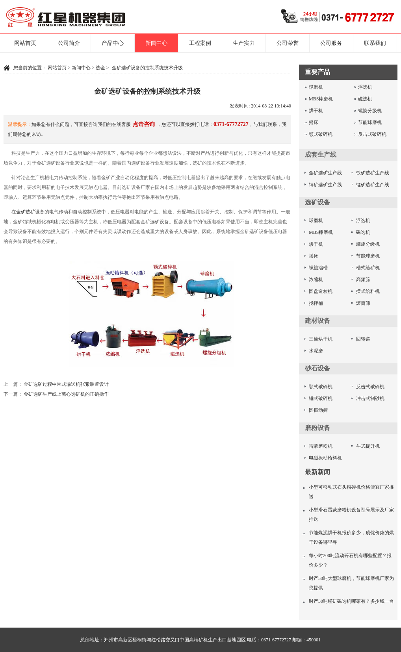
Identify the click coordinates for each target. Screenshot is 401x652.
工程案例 (200, 43)
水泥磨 (316, 351)
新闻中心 (156, 43)
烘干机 (316, 110)
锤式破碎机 (320, 398)
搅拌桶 (316, 303)
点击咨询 (144, 124)
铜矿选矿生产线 (325, 184)
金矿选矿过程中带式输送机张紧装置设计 (66, 384)
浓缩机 (316, 279)
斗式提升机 (368, 446)
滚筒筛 (363, 303)
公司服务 (331, 43)
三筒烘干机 (320, 339)
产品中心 (113, 43)
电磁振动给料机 (325, 458)
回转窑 (363, 339)
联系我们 (375, 43)
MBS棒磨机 (321, 99)
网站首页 (25, 43)
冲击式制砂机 (370, 398)
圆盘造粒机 (320, 291)
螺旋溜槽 (318, 267)
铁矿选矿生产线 (372, 173)
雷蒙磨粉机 (320, 446)
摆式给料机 (368, 291)
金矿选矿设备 (30, 212)
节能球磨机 (370, 122)
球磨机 (316, 87)
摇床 (313, 122)
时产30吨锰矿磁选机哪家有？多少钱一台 (351, 601)
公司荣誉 (288, 43)
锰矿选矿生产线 (372, 184)
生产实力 (244, 43)
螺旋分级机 (370, 110)
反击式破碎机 (372, 134)
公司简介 (69, 43)
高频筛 (363, 279)
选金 (100, 67)
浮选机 (365, 87)
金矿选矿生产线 (325, 173)
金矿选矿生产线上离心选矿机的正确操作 (66, 394)
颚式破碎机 (320, 134)
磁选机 (365, 99)
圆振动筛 (318, 410)
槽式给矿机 (368, 267)
